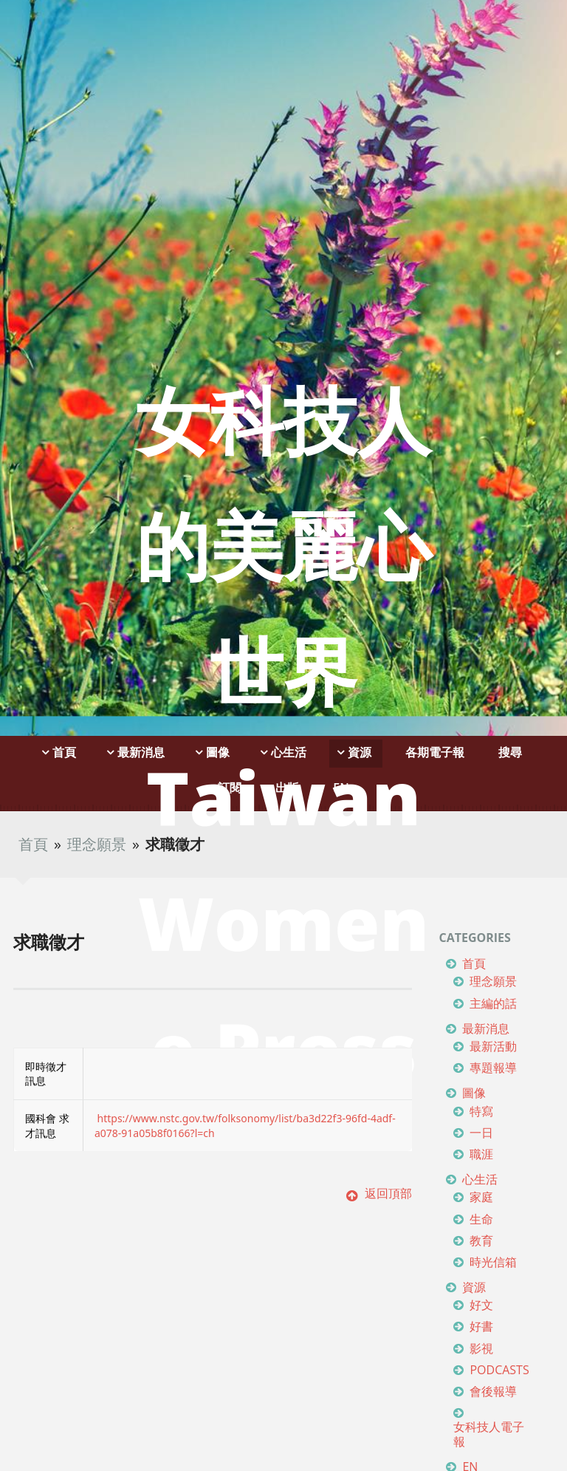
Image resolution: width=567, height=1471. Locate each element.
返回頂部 (378, 1193)
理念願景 (96, 844)
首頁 (33, 844)
